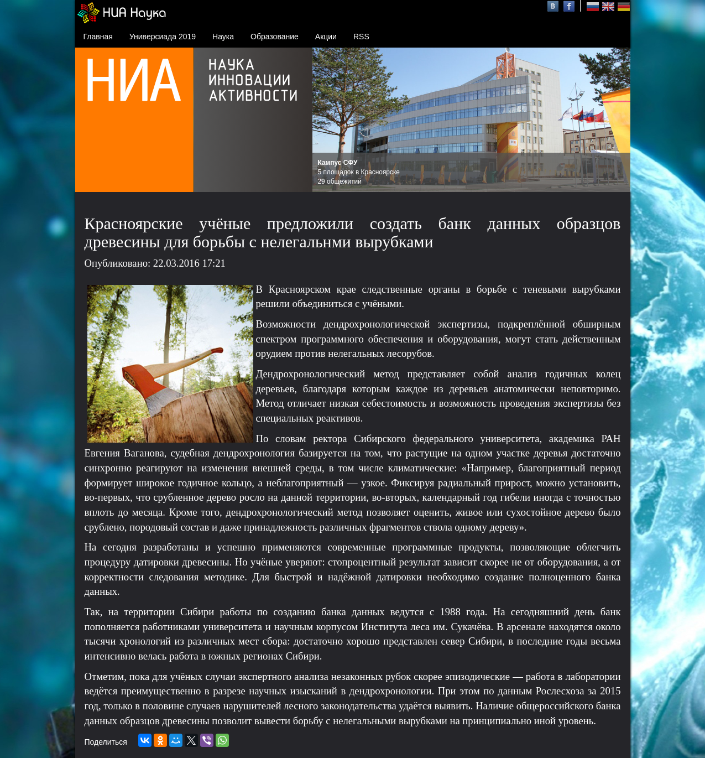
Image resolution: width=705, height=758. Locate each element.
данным (515, 691)
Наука (223, 36)
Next (616, 120)
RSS (361, 36)
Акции (326, 36)
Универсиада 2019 (162, 36)
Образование (274, 36)
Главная (98, 36)
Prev (327, 120)
